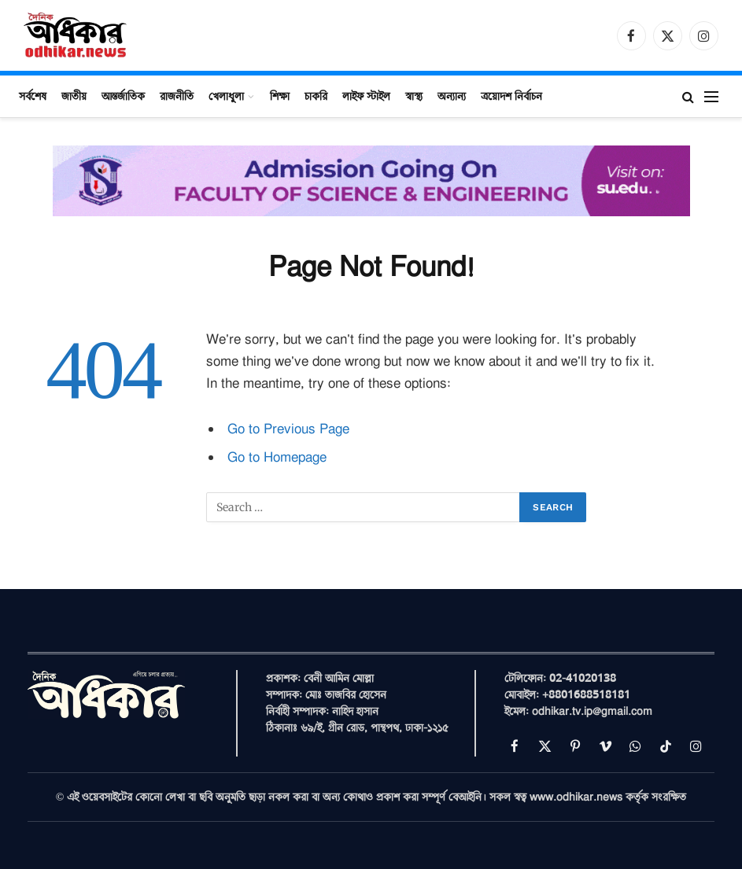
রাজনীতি (177, 96)
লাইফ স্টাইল (366, 96)
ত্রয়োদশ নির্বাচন (511, 96)
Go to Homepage (277, 457)
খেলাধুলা (226, 96)
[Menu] (711, 96)
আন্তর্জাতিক (123, 96)
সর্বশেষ (32, 96)
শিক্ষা (280, 96)
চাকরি (316, 96)
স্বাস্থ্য (414, 96)
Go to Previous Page (288, 429)
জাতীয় (74, 96)
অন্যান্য (451, 96)
